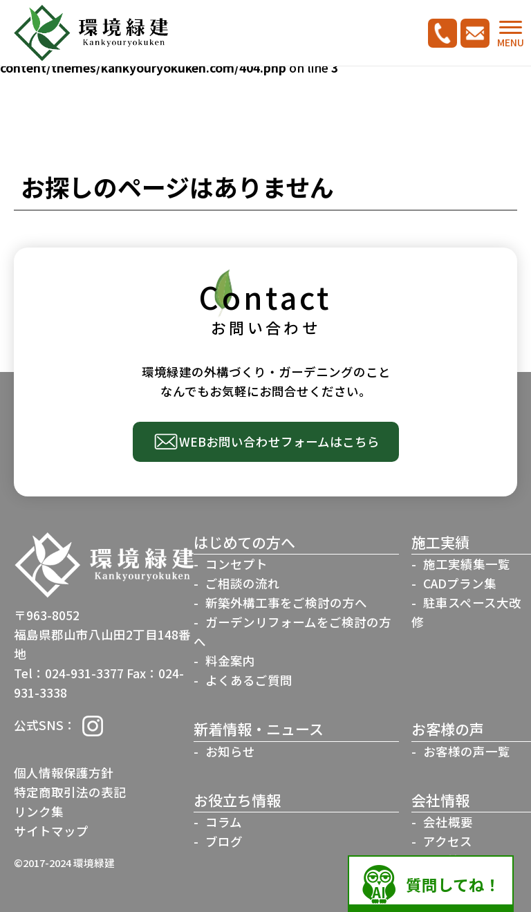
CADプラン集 (459, 583)
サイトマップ (51, 830)
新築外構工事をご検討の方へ (286, 602)
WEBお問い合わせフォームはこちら (279, 441)
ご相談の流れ (242, 583)
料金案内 (230, 660)
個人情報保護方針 (63, 772)
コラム (223, 821)
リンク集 (39, 811)
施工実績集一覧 (466, 564)
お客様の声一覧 (466, 751)
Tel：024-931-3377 (69, 673)
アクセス (447, 841)
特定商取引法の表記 (70, 792)
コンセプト (236, 564)
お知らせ (230, 751)
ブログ (224, 841)
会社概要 (448, 821)
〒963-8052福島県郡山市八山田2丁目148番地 (102, 634)
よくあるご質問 (248, 680)
